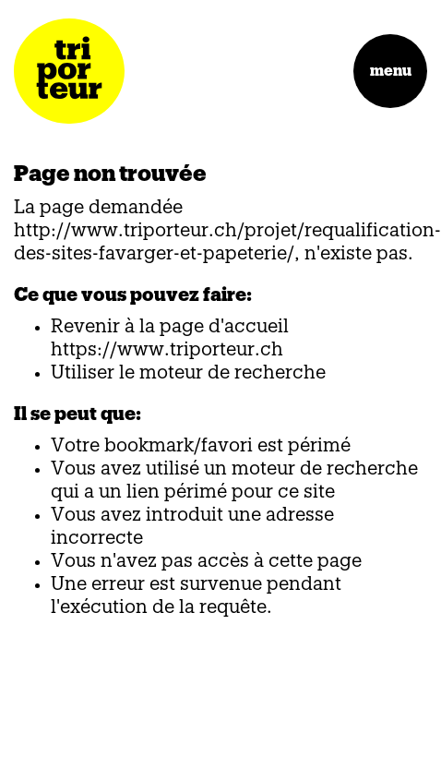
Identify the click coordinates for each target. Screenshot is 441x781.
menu (390, 71)
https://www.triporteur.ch (167, 350)
